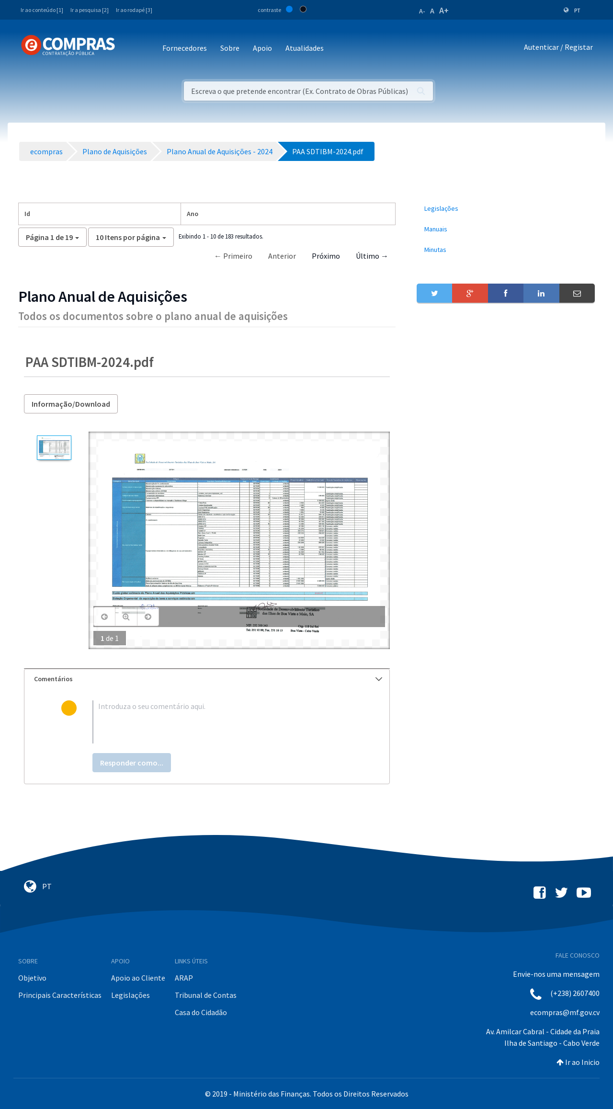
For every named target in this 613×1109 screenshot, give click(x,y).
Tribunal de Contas (206, 995)
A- (422, 11)
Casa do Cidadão (201, 1012)
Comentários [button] (208, 679)
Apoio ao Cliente (138, 978)
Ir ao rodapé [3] (134, 9)
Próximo (326, 256)
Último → (372, 256)
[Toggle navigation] (128, 48)
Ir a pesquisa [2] (89, 9)
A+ (444, 10)
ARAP (184, 978)
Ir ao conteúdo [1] (42, 9)
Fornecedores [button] (184, 48)
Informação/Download (71, 404)
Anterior (282, 256)
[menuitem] (506, 208)
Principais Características (60, 995)
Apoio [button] (262, 48)
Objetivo (32, 978)
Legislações (130, 995)
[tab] (206, 679)
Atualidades (304, 48)
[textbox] (222, 721)
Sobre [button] (229, 48)
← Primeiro (233, 256)
